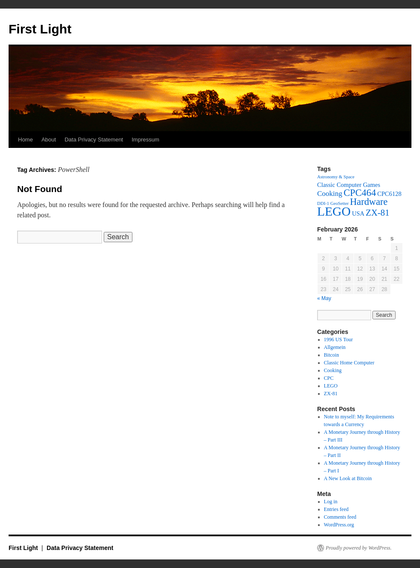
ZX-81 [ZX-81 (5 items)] (378, 212)
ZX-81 (331, 394)
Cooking (333, 370)
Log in (331, 502)
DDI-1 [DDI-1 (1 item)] (323, 203)
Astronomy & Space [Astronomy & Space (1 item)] (335, 176)
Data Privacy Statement (94, 139)
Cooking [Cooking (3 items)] (329, 193)
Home (25, 139)
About (49, 139)
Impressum (145, 139)
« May (324, 298)
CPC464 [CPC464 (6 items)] (360, 192)
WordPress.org (339, 525)
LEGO (331, 386)
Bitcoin (331, 355)
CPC (329, 378)
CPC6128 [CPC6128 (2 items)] (389, 193)
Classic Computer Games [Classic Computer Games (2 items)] (348, 184)
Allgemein (335, 347)
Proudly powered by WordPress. (359, 548)
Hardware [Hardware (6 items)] (368, 201)
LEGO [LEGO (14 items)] (334, 211)
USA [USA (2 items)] (358, 213)
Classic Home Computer (349, 363)
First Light (40, 29)
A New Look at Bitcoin (348, 478)
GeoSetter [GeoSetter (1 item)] (339, 203)
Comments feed (340, 517)
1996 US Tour (338, 340)
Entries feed (336, 509)
